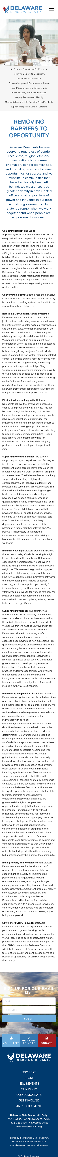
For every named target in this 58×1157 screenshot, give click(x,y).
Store (29, 1078)
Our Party (29, 1089)
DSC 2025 (29, 1072)
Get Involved (29, 1100)
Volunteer (11, 1043)
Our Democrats (29, 1095)
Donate (47, 1043)
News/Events (29, 1083)
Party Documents (29, 1106)
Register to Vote (29, 1042)
